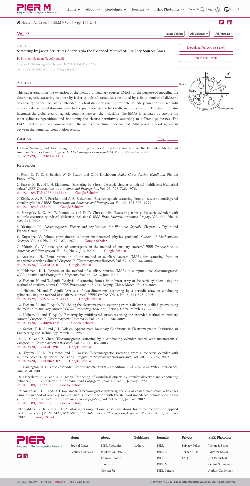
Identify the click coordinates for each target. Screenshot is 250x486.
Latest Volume (164, 34)
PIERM (56, 23)
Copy (159, 138)
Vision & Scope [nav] (218, 446)
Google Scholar (66, 69)
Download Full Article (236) (206, 48)
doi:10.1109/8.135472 (34, 207)
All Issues (40, 23)
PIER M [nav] (162, 464)
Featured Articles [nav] (82, 452)
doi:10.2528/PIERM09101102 (36, 69)
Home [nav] (73, 9)
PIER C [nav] (162, 458)
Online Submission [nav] (220, 464)
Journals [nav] (140, 9)
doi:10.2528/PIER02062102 (38, 361)
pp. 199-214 (86, 23)
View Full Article (206, 58)
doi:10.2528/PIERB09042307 (39, 323)
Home (25, 23)
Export (171, 138)
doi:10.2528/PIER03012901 (38, 347)
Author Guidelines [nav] (220, 471)
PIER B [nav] (162, 452)
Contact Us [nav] (108, 471)
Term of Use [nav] (190, 452)
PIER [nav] (160, 446)
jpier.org (60, 482)
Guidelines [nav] (115, 9)
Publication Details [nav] (113, 452)
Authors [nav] (139, 446)
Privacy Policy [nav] (191, 446)
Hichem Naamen (32, 59)
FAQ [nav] (185, 458)
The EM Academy (26, 482)
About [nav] (93, 9)
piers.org (46, 482)
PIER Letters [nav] (165, 471)
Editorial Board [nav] (111, 458)
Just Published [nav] (217, 458)
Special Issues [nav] (79, 446)
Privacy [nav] (187, 438)
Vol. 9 (69, 23)
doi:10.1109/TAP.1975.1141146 (41, 193)
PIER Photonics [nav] (169, 9)
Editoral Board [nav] (218, 452)
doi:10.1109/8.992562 (34, 403)
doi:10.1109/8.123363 (34, 385)
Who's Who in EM (79, 482)
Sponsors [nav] (107, 464)
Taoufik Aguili (54, 59)
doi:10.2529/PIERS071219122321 (43, 299)
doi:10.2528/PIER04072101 (38, 265)
